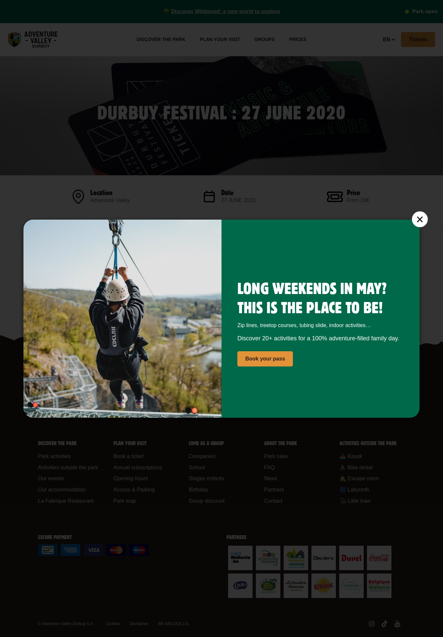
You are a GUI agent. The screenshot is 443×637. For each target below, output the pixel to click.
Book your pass (265, 358)
